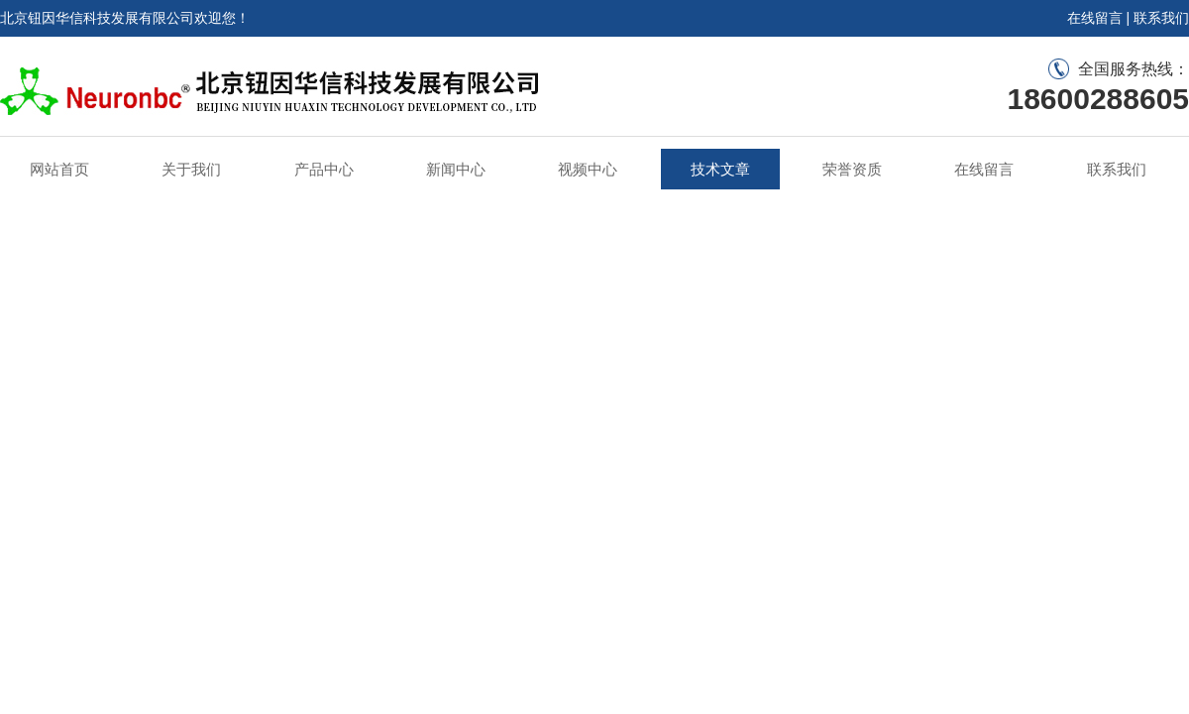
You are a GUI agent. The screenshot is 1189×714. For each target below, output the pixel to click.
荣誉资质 (852, 169)
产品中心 (324, 169)
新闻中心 (456, 169)
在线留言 (1095, 18)
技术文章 (720, 169)
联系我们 (1161, 18)
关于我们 (191, 169)
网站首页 (59, 169)
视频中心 (587, 169)
